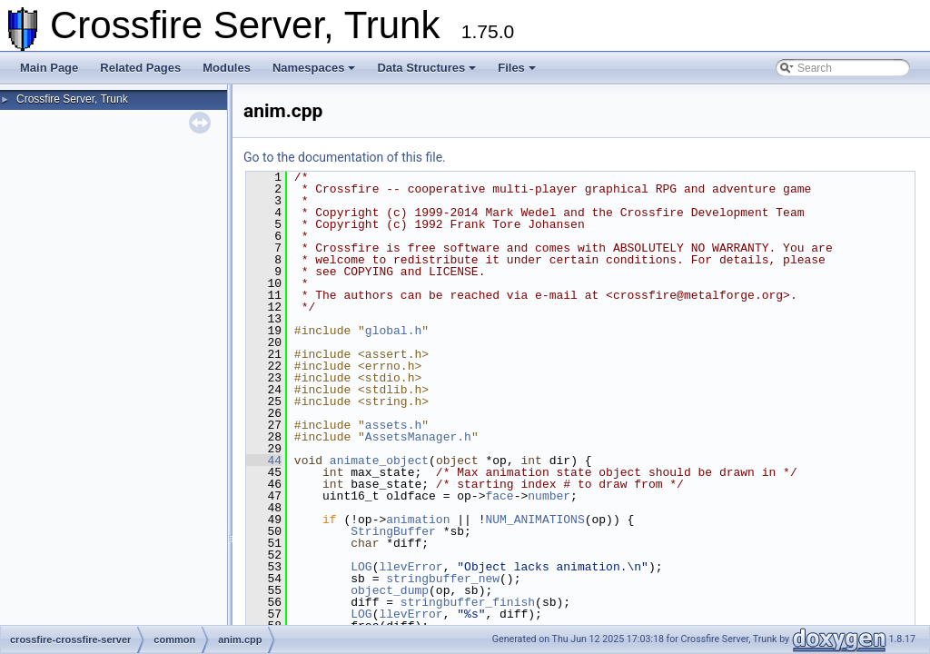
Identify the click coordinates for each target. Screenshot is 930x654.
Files (517, 67)
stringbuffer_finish (468, 602)
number (549, 496)
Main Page (49, 67)
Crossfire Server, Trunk (72, 99)
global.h (393, 330)
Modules (227, 67)
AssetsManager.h (418, 437)
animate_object (379, 460)
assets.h (393, 425)
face (499, 496)
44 (264, 460)
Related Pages (140, 67)
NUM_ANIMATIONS (534, 519)
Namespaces (314, 67)
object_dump (390, 590)
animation (418, 519)
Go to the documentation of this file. (344, 157)
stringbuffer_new (443, 578)
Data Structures (426, 67)
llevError (410, 567)
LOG (361, 567)
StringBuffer (393, 531)
